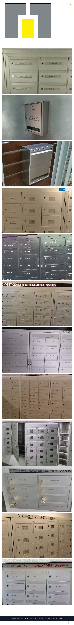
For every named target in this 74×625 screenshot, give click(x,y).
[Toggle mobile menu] (71, 5)
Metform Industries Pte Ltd (30, 618)
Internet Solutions (58, 618)
